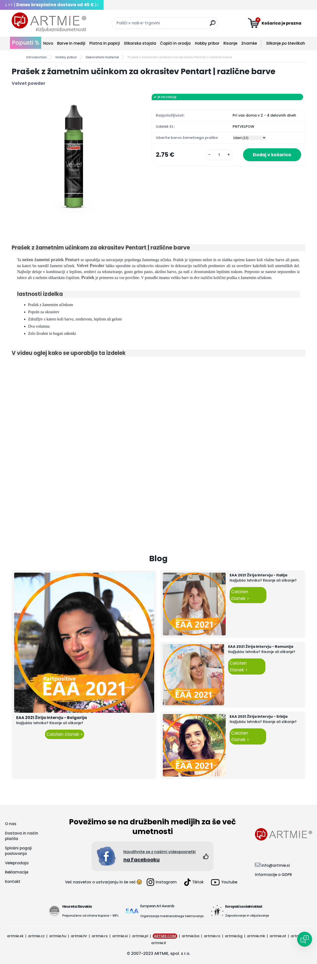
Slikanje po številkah (285, 43)
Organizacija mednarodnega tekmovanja (172, 916)
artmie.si (120, 935)
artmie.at (278, 935)
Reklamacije (16, 872)
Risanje (230, 43)
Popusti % (25, 43)
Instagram (162, 882)
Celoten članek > (64, 734)
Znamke (249, 43)
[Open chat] (304, 939)
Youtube (224, 882)
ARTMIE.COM (165, 935)
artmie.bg (234, 935)
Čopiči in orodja (175, 43)
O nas (10, 823)
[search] (212, 25)
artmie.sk (15, 935)
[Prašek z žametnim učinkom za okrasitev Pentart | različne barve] (74, 156)
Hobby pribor (207, 43)
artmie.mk (256, 935)
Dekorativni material (102, 57)
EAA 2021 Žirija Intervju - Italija (258, 575)
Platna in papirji (104, 43)
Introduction (36, 57)
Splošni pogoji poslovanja (18, 850)
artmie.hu (57, 935)
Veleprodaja (17, 863)
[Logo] (49, 22)
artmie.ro (212, 935)
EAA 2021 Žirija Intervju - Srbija (258, 716)
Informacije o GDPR (273, 874)
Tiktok (194, 882)
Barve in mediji (71, 43)
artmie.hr (79, 935)
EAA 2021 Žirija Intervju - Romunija (260, 646)
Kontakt (12, 881)
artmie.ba (190, 935)
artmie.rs (100, 935)
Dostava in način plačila (21, 836)
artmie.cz (36, 935)
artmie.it (158, 942)
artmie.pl (140, 935)
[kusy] (219, 154)
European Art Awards (157, 905)
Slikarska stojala (140, 43)
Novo (48, 43)
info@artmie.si (275, 865)
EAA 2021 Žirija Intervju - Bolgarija (51, 717)
